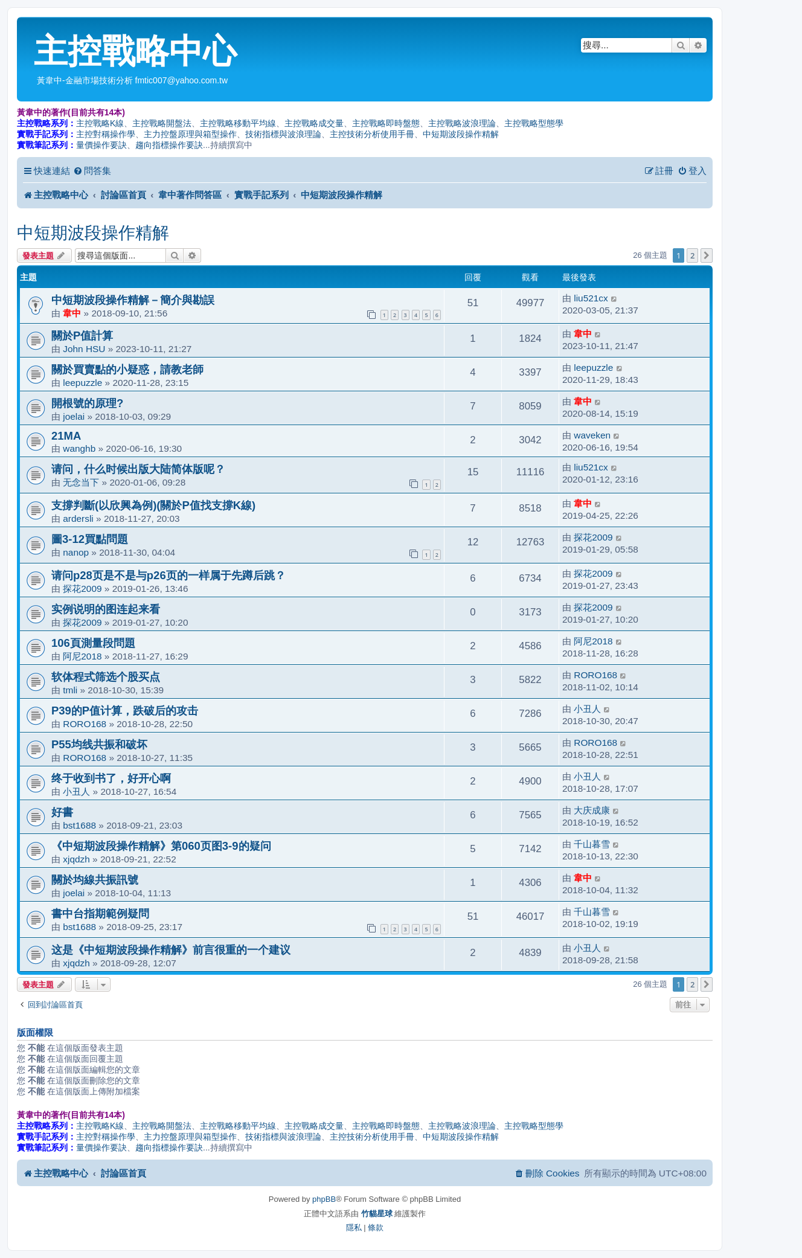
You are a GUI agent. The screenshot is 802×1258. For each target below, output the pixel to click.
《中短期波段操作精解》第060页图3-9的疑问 (161, 845)
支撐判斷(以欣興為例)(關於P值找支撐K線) (153, 505)
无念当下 (81, 482)
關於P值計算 (82, 335)
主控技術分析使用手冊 (372, 134)
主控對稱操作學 (105, 134)
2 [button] (692, 255)
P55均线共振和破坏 (99, 744)
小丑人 (587, 709)
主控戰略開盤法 (161, 123)
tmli (70, 690)
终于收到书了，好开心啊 (111, 778)
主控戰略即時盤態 (386, 123)
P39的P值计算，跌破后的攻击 (124, 710)
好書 (62, 812)
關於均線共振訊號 (94, 879)
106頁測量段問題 (93, 643)
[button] (707, 255)
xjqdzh (76, 859)
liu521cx (591, 298)
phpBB (324, 1199)
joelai (74, 416)
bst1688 (79, 825)
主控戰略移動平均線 (238, 123)
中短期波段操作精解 (461, 134)
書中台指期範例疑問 (100, 913)
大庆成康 (592, 810)
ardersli (78, 518)
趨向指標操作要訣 (169, 145)
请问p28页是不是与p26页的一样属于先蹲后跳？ (168, 575)
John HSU (84, 349)
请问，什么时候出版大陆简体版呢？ (138, 469)
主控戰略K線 (100, 123)
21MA (66, 435)
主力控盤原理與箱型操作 (190, 134)
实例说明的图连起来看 (105, 609)
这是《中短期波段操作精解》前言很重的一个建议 (170, 949)
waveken (592, 435)
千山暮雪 (592, 844)
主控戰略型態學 (533, 123)
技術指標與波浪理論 (283, 134)
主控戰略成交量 (314, 123)
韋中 (72, 313)
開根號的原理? (87, 403)
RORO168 (595, 675)
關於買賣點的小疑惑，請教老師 (127, 369)
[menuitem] (92, 171)
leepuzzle (82, 382)
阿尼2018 (82, 656)
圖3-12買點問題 (89, 539)
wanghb (79, 448)
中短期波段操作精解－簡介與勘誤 (132, 300)
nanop (76, 552)
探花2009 (593, 537)
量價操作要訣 (101, 145)
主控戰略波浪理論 (462, 123)
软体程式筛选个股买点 (105, 676)
